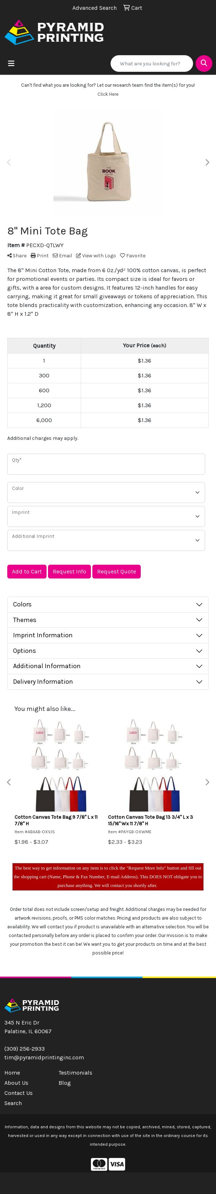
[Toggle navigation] (11, 63)
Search (13, 1103)
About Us (16, 1082)
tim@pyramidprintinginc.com (44, 1057)
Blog (65, 1082)
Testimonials (75, 1072)
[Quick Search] (152, 63)
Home (12, 1072)
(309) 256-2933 (24, 1048)
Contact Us (18, 1092)
